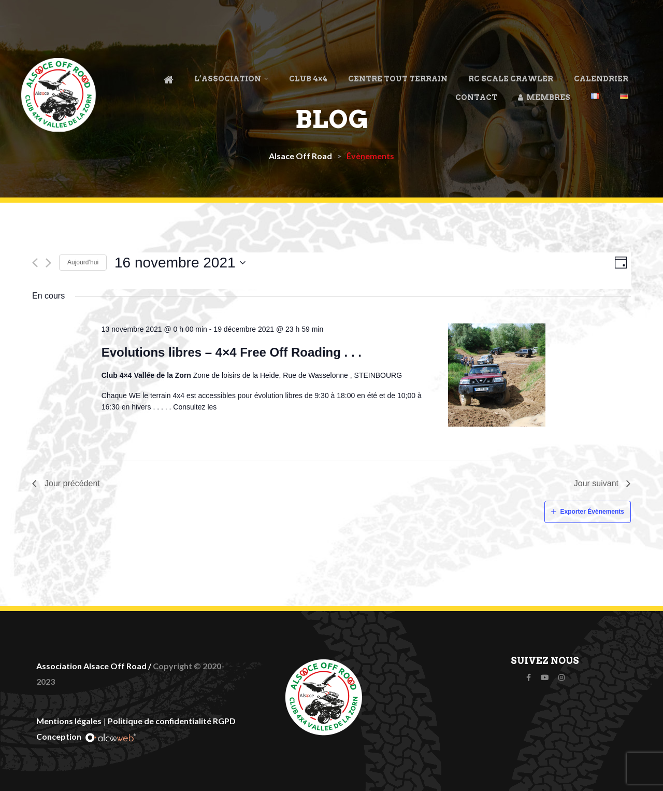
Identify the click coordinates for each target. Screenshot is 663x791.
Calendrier (601, 79)
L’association (231, 79)
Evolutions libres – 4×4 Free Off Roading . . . (232, 352)
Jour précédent (72, 483)
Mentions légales (69, 721)
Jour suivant (596, 483)
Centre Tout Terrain (398, 79)
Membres (544, 97)
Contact (476, 97)
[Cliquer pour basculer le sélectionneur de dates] (180, 262)
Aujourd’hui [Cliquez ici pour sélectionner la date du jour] (82, 262)
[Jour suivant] (48, 262)
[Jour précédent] (35, 262)
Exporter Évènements (592, 511)
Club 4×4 (308, 79)
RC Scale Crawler (510, 79)
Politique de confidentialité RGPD (172, 721)
